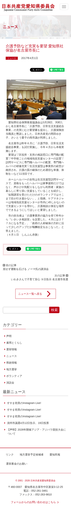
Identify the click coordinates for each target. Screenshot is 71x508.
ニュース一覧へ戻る (37, 294)
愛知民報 (55, 454)
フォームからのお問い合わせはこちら (35, 502)
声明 (9, 336)
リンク (10, 454)
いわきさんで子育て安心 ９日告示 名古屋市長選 (39, 279)
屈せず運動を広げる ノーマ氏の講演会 (26, 269)
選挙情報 (11, 349)
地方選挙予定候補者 (32, 454)
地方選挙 (11, 369)
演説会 (10, 382)
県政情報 (11, 362)
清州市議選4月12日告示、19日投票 (27, 422)
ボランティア (14, 375)
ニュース (12, 58)
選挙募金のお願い (16, 463)
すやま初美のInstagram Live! (23, 402)
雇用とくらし (14, 342)
